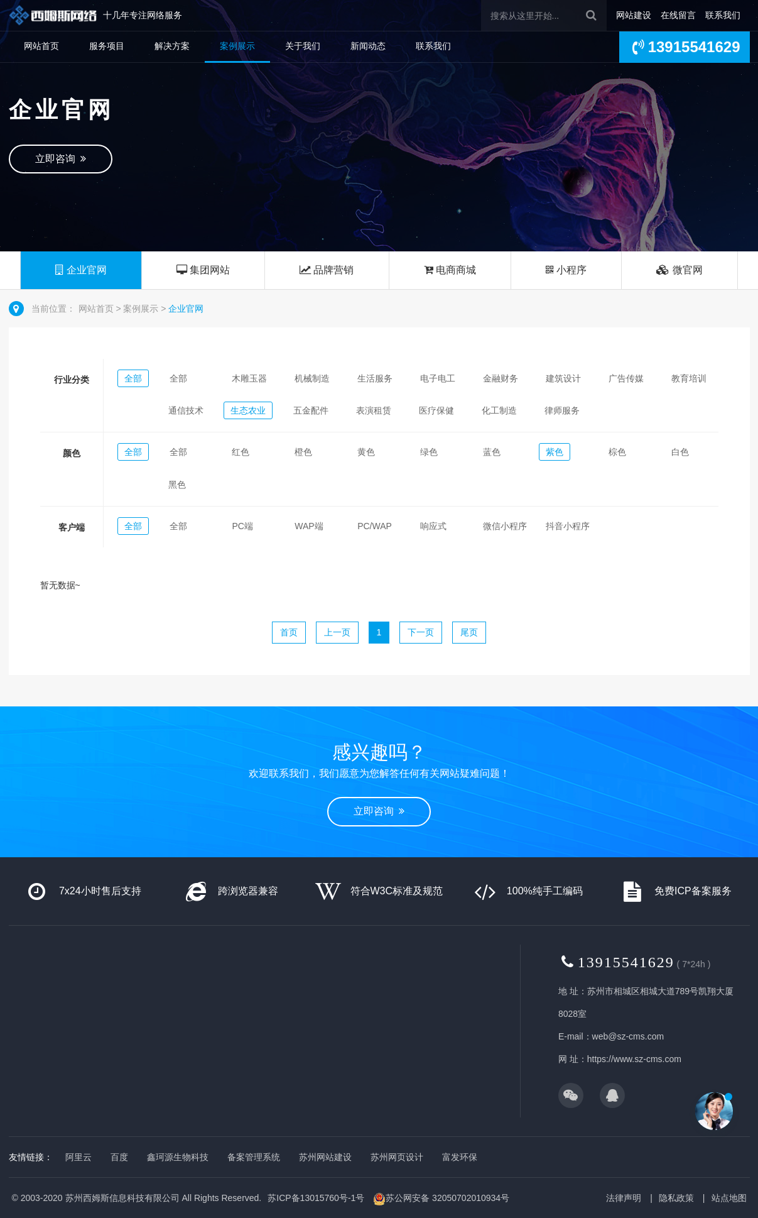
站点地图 (729, 1198)
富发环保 (459, 1157)
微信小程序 (505, 526)
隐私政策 (676, 1198)
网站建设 (633, 15)
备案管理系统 (253, 1157)
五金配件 (310, 410)
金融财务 (500, 378)
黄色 (366, 452)
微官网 (679, 270)
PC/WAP (374, 526)
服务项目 (106, 46)
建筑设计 (563, 378)
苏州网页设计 (397, 1157)
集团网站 (203, 270)
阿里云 (78, 1157)
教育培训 (689, 378)
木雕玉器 (249, 378)
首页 (289, 632)
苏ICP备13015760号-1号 (316, 1198)
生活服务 (375, 378)
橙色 (303, 452)
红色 (240, 452)
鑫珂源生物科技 (177, 1157)
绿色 (429, 452)
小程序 (566, 270)
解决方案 (172, 46)
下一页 (421, 632)
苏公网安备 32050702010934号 (441, 1199)
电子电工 (437, 378)
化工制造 (499, 410)
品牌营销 (327, 270)
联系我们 (722, 15)
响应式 (433, 526)
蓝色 (492, 452)
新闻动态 (368, 46)
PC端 (242, 526)
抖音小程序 (568, 526)
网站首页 (41, 46)
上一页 (337, 632)
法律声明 (623, 1198)
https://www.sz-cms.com (634, 1059)
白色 (680, 452)
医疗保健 (436, 410)
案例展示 (237, 46)
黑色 (177, 485)
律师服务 (562, 410)
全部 (133, 378)
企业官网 (80, 270)
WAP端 (309, 526)
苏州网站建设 (325, 1157)
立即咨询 (61, 158)
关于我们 (302, 46)
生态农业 (248, 410)
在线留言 (678, 15)
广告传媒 (626, 378)
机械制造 (312, 378)
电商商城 (450, 270)
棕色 (617, 452)
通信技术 (185, 410)
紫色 (554, 452)
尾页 (469, 632)
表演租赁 (373, 410)
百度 (119, 1157)
